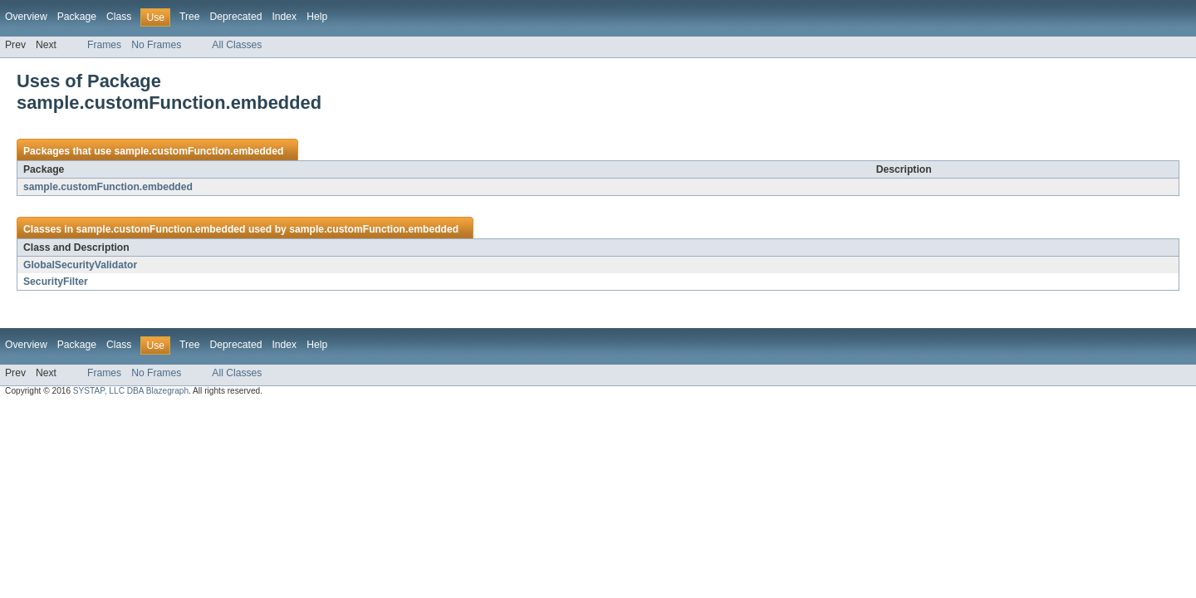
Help (316, 16)
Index (284, 16)
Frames (104, 45)
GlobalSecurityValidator (80, 265)
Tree (189, 16)
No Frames (156, 45)
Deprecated (236, 16)
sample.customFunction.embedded (198, 151)
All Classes (237, 45)
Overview (26, 16)
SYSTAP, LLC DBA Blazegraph (131, 390)
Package (76, 16)
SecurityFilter (55, 281)
